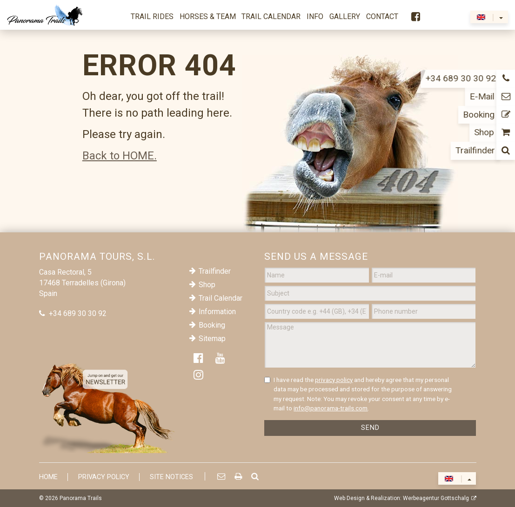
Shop (207, 284)
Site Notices (171, 477)
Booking (212, 325)
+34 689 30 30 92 (78, 313)
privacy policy (334, 379)
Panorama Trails (81, 498)
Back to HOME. (119, 155)
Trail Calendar (220, 298)
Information (217, 311)
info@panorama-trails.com (331, 408)
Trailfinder (215, 271)
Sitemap (212, 338)
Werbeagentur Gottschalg (436, 498)
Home (48, 477)
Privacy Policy (103, 477)
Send (370, 428)
